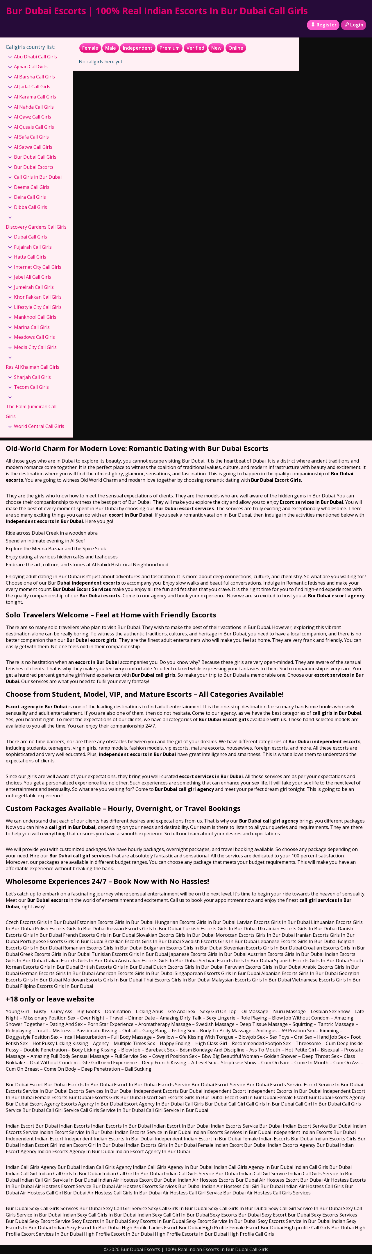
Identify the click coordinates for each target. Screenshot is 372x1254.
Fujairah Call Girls (33, 247)
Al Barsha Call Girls (34, 77)
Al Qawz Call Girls (32, 117)
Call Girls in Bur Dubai (38, 177)
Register (323, 25)
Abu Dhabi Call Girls (35, 56)
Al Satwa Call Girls (33, 147)
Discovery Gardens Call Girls (36, 227)
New (216, 48)
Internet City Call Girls (37, 267)
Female (90, 48)
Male (110, 48)
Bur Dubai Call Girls (35, 157)
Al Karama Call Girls (35, 97)
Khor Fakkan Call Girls (38, 297)
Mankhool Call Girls (35, 317)
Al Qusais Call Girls (34, 127)
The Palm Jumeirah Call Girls (31, 411)
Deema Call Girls (31, 187)
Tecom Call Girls (31, 387)
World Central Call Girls (39, 426)
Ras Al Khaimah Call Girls (32, 367)
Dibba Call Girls (30, 207)
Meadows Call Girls (34, 337)
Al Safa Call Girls (31, 137)
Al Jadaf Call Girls (32, 86)
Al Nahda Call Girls (34, 107)
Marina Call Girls (32, 327)
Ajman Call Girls (31, 66)
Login (353, 25)
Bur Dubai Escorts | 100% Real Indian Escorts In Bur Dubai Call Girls (157, 10)
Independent (138, 48)
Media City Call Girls (35, 347)
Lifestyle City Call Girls (38, 307)
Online (235, 48)
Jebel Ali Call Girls (32, 277)
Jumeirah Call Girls (34, 287)
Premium (170, 48)
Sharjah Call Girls (32, 377)
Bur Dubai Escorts (33, 167)
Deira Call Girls (30, 197)
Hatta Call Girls (30, 257)
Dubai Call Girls (30, 237)
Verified (195, 48)
